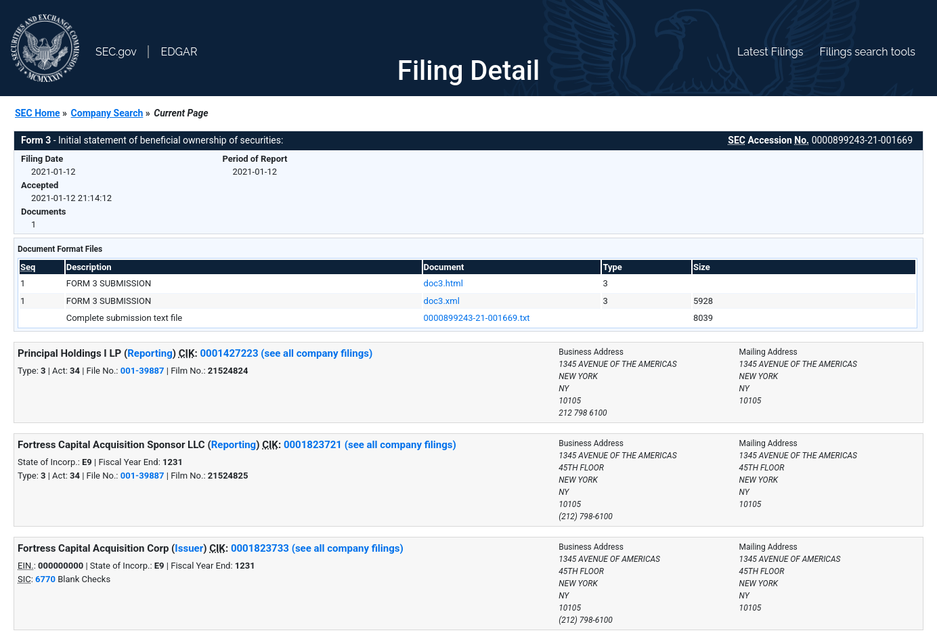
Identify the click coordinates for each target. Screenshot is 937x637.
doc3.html (443, 283)
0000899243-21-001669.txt (477, 318)
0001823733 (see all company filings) (317, 548)
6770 (45, 579)
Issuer (189, 548)
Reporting (150, 353)
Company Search (107, 113)
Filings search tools (867, 51)
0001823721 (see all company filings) (370, 445)
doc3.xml (442, 301)
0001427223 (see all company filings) (286, 353)
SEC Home (37, 113)
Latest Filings (770, 51)
